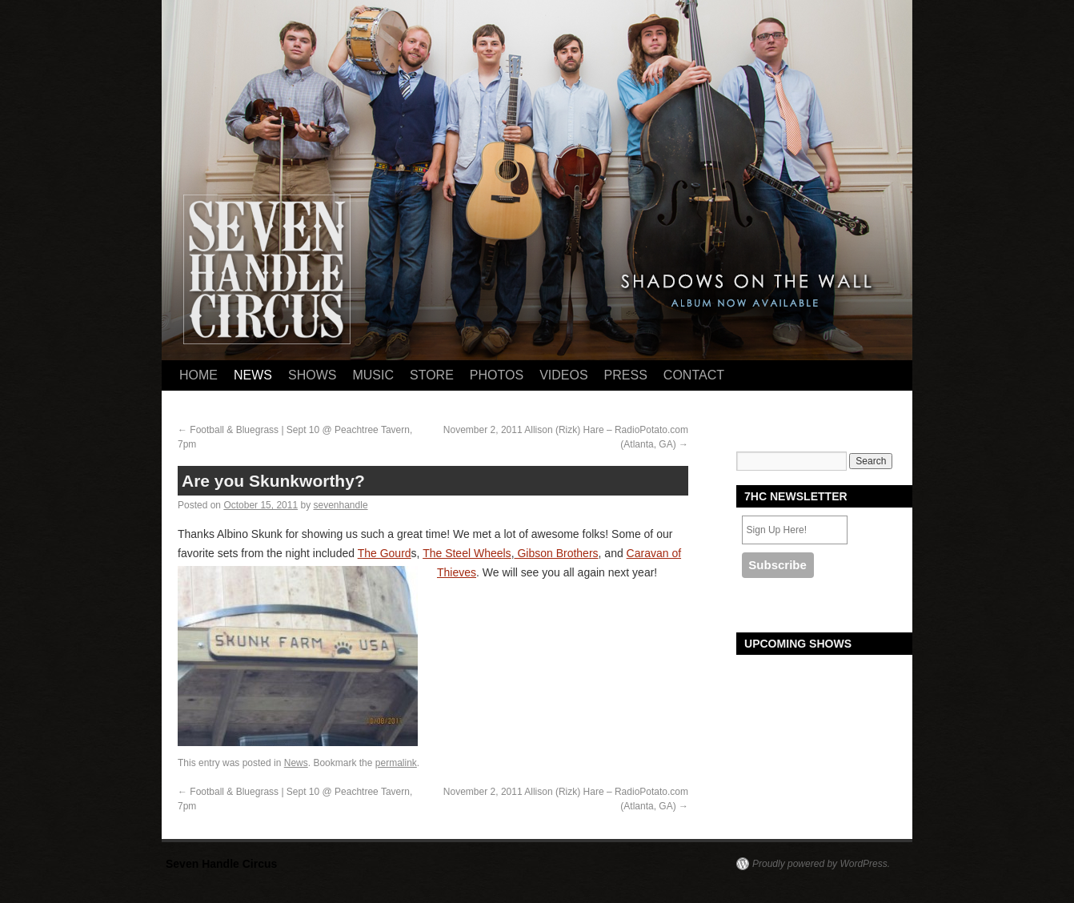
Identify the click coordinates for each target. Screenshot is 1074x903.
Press (625, 375)
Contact (693, 375)
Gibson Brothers (557, 553)
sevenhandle (341, 505)
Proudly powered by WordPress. (821, 863)
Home (198, 375)
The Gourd (384, 553)
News (253, 375)
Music (373, 375)
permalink (396, 763)
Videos (563, 375)
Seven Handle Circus (221, 863)
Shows (312, 375)
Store (432, 375)
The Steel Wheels (467, 553)
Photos (496, 375)
